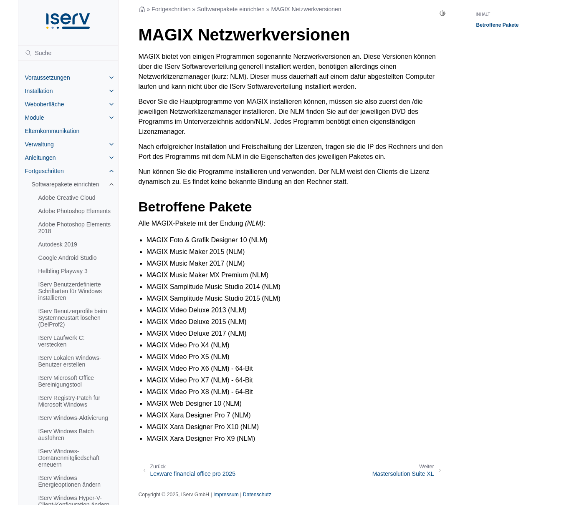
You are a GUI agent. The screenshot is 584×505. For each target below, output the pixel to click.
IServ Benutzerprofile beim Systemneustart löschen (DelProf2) (72, 318)
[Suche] (68, 52)
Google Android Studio (67, 257)
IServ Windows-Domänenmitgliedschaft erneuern (68, 458)
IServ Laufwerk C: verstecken (61, 341)
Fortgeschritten (44, 171)
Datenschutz (257, 494)
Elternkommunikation (52, 131)
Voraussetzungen (47, 77)
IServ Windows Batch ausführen (66, 434)
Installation (39, 91)
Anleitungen (40, 157)
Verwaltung (39, 144)
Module (34, 117)
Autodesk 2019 (57, 244)
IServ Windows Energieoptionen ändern (69, 481)
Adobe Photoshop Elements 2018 (74, 227)
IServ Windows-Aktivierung (73, 418)
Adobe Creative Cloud (67, 197)
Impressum (226, 494)
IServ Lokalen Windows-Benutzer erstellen (69, 361)
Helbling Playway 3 (63, 271)
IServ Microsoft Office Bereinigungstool (66, 381)
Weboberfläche (44, 104)
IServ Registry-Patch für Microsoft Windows (69, 401)
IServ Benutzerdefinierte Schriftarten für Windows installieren (70, 291)
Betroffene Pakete (497, 25)
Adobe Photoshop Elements (74, 211)
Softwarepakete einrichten (65, 184)
